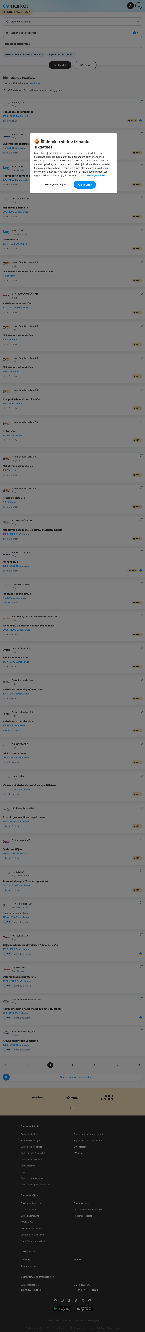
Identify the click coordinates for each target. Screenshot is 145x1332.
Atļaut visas (85, 185)
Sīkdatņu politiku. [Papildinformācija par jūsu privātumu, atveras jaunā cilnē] (96, 175)
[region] (73, 163)
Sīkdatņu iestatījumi (56, 184)
